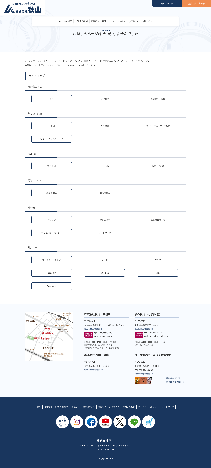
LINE (158, 273)
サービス (105, 166)
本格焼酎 (105, 126)
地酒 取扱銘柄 (81, 21)
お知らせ (122, 21)
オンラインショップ (167, 3)
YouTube (105, 273)
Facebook (51, 286)
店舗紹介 (95, 21)
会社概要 (68, 21)
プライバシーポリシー (51, 233)
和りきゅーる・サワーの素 (158, 126)
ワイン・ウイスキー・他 (51, 139)
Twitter (158, 260)
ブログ (105, 260)
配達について (108, 21)
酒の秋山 (51, 166)
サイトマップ (105, 233)
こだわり (51, 99)
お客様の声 (134, 21)
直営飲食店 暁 (158, 219)
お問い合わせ (148, 21)
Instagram (51, 273)
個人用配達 (105, 193)
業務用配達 (51, 193)
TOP (58, 21)
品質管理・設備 (158, 99)
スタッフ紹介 (158, 166)
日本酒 (52, 126)
